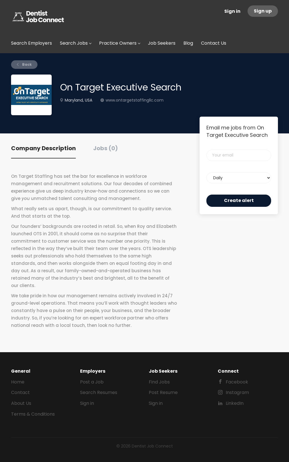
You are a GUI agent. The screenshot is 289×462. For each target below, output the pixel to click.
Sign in (232, 11)
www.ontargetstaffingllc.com (135, 100)
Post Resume (163, 392)
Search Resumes (98, 392)
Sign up (263, 11)
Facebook (237, 382)
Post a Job (92, 382)
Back (26, 64)
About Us (21, 403)
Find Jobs (159, 382)
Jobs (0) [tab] (105, 148)
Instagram (237, 392)
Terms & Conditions (33, 414)
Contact (20, 392)
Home (17, 382)
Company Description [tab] (43, 148)
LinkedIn (235, 403)
